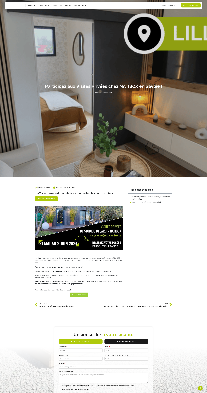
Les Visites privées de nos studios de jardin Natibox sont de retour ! (151, 198)
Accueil (98, 92)
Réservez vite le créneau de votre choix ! (147, 202)
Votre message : (66, 371)
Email (62, 363)
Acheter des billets (46, 198)
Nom (107, 347)
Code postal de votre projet (117, 355)
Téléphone (64, 355)
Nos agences (107, 92)
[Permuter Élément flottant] (200, 388)
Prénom (63, 347)
